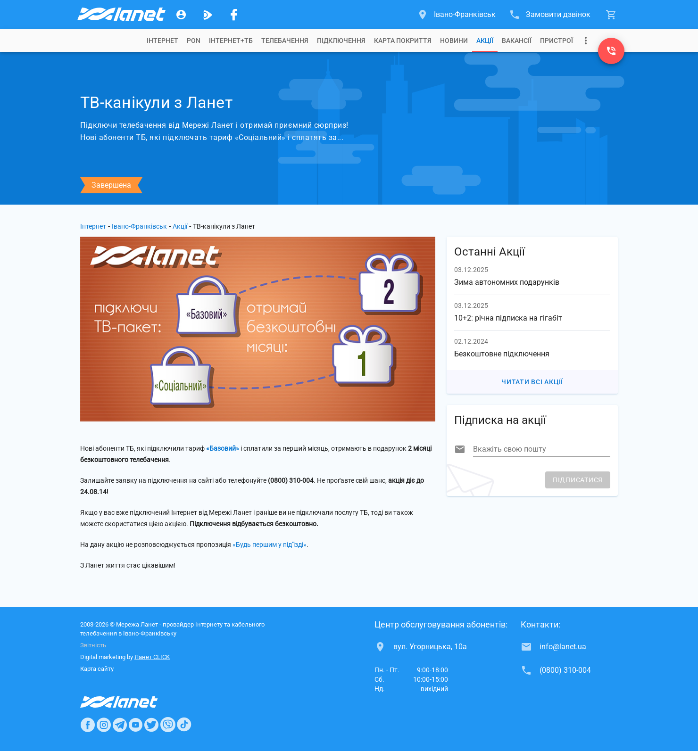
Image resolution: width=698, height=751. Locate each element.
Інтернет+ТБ (231, 40)
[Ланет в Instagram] (103, 724)
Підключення (341, 40)
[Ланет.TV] (207, 14)
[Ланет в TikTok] (183, 724)
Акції (484, 40)
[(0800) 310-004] (611, 51)
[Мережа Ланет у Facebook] (234, 14)
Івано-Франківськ (139, 226)
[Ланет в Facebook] (87, 724)
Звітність (93, 645)
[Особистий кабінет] (181, 14)
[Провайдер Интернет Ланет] (130, 702)
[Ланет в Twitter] (151, 724)
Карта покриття (403, 40)
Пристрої (556, 40)
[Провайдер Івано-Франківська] (121, 14)
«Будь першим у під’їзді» (270, 544)
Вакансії (517, 40)
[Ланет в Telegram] (119, 724)
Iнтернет (162, 40)
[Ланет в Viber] (167, 724)
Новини (454, 40)
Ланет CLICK (152, 656)
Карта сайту (97, 668)
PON (193, 40)
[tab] (162, 40)
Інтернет (93, 226)
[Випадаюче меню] (585, 40)
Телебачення (284, 40)
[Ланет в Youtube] (135, 724)
